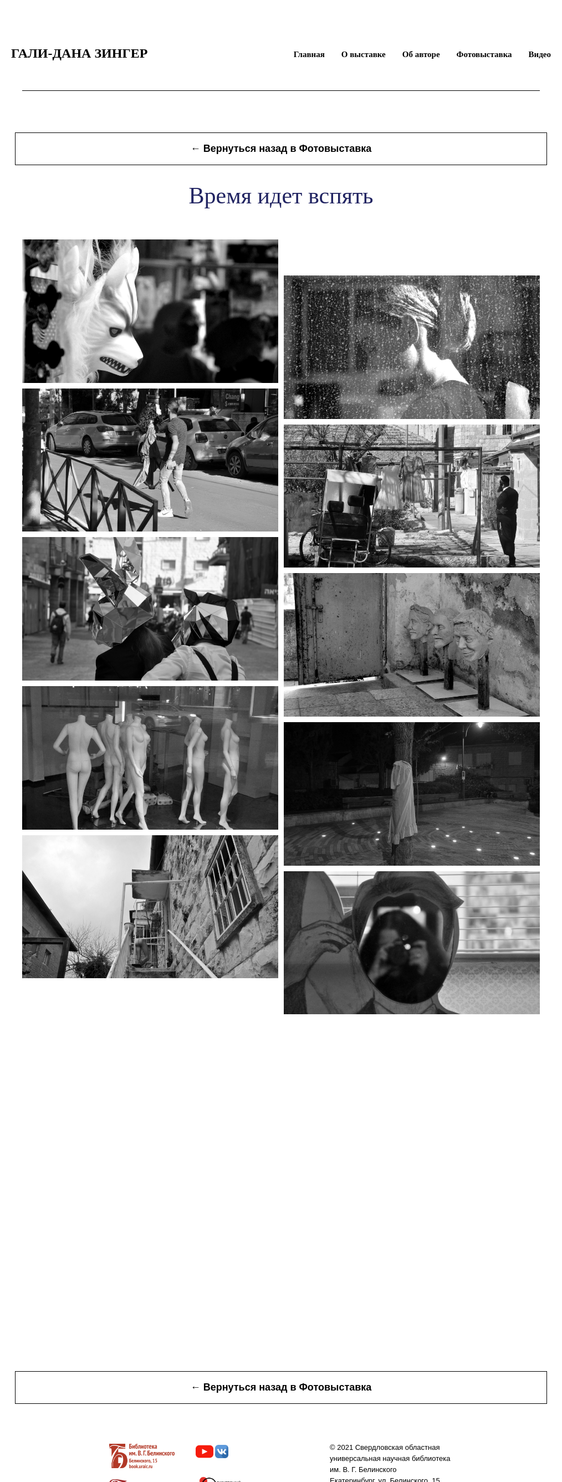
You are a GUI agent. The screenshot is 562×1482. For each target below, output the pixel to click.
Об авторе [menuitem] (421, 54)
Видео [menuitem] (540, 54)
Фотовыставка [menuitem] (484, 54)
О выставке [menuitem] (363, 54)
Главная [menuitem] (309, 54)
